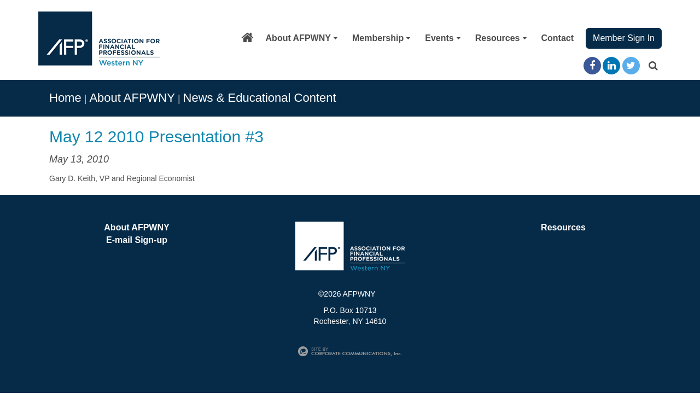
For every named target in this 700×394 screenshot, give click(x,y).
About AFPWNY (301, 38)
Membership (381, 38)
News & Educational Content (259, 98)
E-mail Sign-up (136, 240)
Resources (501, 38)
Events (442, 38)
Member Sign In (624, 38)
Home (65, 98)
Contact (557, 38)
